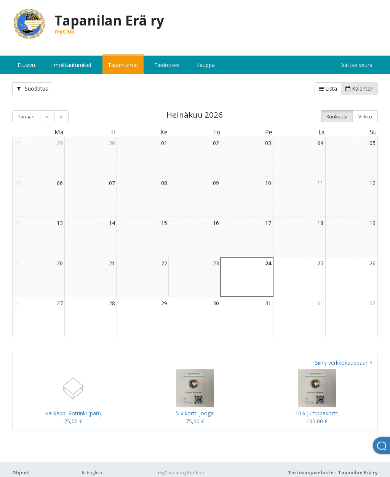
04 (320, 143)
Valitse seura (356, 65)
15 (164, 223)
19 (372, 223)
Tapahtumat (123, 65)
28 (112, 303)
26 (372, 263)
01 (164, 143)
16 (216, 223)
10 (268, 183)
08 (164, 183)
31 (268, 303)
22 (164, 263)
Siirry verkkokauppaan (343, 362)
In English (92, 472)
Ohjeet (20, 472)
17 (268, 223)
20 (60, 263)
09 (216, 183)
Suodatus (32, 88)
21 (112, 263)
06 (60, 183)
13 (60, 223)
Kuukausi (336, 116)
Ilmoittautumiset (71, 65)
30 (112, 143)
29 (60, 143)
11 (320, 183)
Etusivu (26, 65)
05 (372, 143)
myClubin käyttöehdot (182, 472)
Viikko (365, 116)
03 (268, 143)
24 (268, 263)
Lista (328, 88)
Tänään (26, 116)
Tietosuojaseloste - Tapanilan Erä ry (333, 472)
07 (112, 183)
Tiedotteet (167, 65)
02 (216, 143)
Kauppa (205, 65)
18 (320, 223)
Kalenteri (359, 88)
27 (60, 303)
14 (112, 223)
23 (216, 263)
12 (372, 183)
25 (320, 263)
